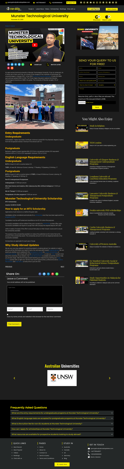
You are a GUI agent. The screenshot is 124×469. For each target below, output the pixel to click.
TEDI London (95, 142)
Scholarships (54, 9)
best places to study (36, 252)
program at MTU (10, 217)
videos (53, 254)
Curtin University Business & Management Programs (102, 228)
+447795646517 (41, 3)
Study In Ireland (10, 26)
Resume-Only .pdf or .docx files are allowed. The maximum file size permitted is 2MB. (96, 98)
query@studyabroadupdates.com (19, 2)
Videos (47, 9)
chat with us (19, 261)
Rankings (63, 9)
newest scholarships (51, 252)
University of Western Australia (103, 244)
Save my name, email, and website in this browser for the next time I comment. (34, 317)
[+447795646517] (34, 2)
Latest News (40, 9)
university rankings (10, 254)
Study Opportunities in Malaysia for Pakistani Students (105, 278)
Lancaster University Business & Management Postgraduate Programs (104, 195)
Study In (31, 9)
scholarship (38, 215)
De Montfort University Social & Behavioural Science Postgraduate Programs (104, 263)
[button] (8, 64)
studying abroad (54, 250)
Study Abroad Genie (36, 256)
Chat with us (71, 9)
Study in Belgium (97, 125)
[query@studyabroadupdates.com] (6, 2)
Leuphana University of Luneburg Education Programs (103, 177)
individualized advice (38, 254)
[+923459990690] (50, 2)
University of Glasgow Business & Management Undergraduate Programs (104, 161)
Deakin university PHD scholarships (105, 210)
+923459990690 (57, 3)
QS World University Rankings (42, 76)
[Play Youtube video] (34, 45)
